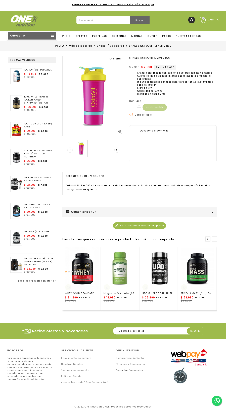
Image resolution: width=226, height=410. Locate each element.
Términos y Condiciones (131, 364)
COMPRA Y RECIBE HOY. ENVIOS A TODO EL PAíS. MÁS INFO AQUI (113, 4)
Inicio (66, 36)
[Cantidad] (133, 107)
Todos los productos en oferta (36, 281)
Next (214, 239)
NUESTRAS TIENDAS (188, 36)
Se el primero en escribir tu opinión (139, 225)
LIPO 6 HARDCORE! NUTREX (159, 293)
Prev (207, 239)
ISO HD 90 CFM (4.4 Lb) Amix (38, 125)
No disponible (154, 107)
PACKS (166, 36)
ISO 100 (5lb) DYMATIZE (38, 69)
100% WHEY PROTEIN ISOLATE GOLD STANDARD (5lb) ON (36, 99)
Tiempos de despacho (75, 370)
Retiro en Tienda (71, 376)
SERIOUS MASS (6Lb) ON (196, 293)
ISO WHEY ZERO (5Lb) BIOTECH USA (37, 206)
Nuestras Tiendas (72, 364)
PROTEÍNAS (99, 36)
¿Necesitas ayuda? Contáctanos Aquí (84, 382)
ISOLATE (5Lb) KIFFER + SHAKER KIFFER (37, 179)
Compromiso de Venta (130, 358)
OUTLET (152, 36)
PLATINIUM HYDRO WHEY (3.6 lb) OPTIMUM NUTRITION (38, 153)
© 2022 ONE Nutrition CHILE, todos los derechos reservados (113, 406)
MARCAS (136, 36)
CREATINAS (119, 36)
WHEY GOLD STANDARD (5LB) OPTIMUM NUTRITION (97, 293)
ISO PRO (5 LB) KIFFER (37, 231)
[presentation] (69, 150)
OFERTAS (81, 36)
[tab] (85, 176)
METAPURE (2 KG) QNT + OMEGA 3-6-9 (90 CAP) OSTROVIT (38, 261)
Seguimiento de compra (76, 358)
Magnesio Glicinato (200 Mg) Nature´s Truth (133, 293)
